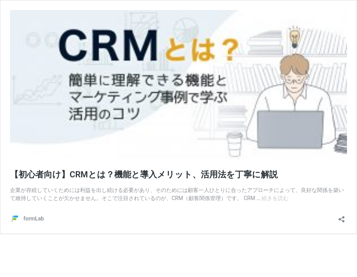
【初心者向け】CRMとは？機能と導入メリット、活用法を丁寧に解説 (144, 174)
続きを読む (275, 198)
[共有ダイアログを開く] (341, 217)
